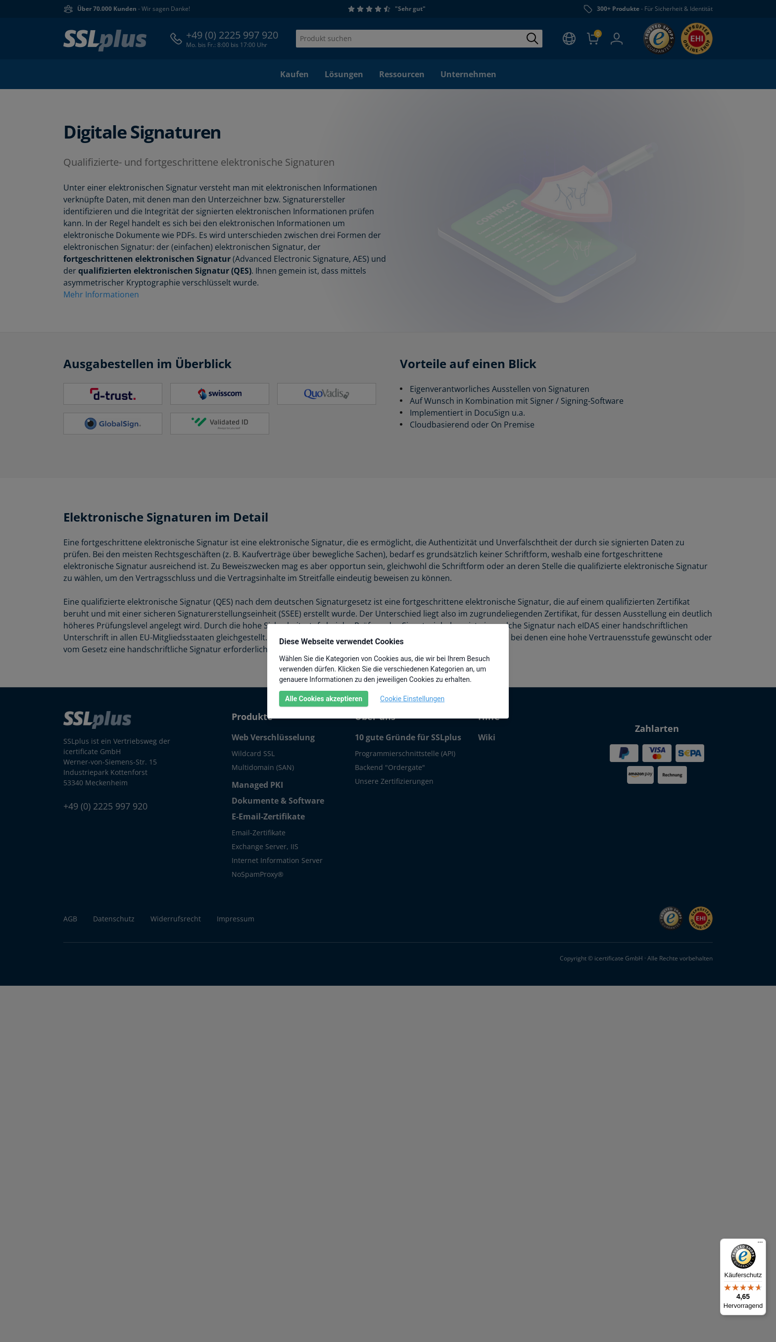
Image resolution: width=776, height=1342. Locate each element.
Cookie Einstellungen (412, 699)
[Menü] (760, 1244)
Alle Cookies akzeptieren (323, 699)
